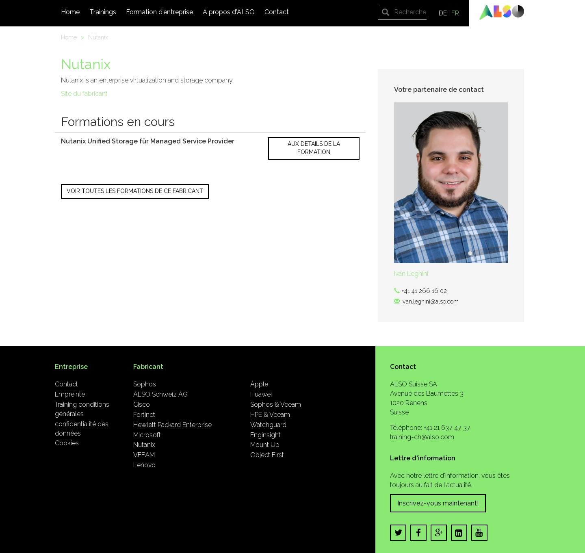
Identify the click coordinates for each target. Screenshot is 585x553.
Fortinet (144, 415)
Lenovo (144, 465)
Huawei (261, 394)
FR (455, 13)
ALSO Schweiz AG (160, 394)
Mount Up (265, 445)
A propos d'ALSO (229, 12)
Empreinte (70, 394)
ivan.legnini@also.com (430, 301)
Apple (259, 384)
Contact (276, 12)
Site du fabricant (84, 94)
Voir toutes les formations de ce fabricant (135, 191)
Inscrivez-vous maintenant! (438, 503)
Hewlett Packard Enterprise (172, 425)
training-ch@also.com (422, 437)
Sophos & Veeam (275, 404)
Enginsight (265, 435)
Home (70, 12)
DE (443, 13)
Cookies (67, 443)
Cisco (141, 404)
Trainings (102, 12)
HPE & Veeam (270, 415)
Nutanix (98, 37)
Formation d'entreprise (159, 12)
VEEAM (144, 455)
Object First (267, 455)
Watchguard (268, 425)
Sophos (144, 384)
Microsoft (147, 435)
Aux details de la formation (314, 148)
